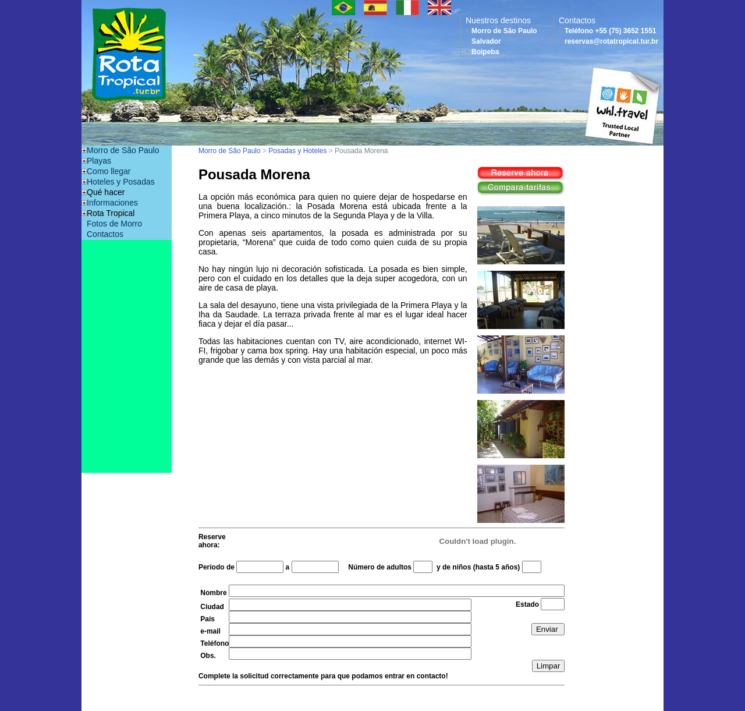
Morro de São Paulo (504, 31)
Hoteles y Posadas (121, 181)
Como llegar (108, 171)
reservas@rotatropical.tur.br (611, 41)
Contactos (105, 234)
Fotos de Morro (114, 223)
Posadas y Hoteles (297, 151)
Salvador (486, 41)
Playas (99, 160)
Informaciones (112, 202)
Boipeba (485, 52)
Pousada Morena (361, 151)
